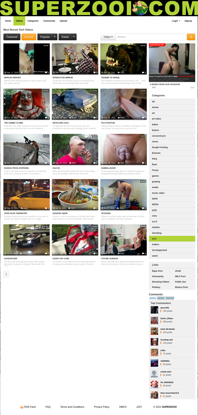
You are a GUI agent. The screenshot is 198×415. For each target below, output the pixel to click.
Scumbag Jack (166, 339)
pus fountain (108, 123)
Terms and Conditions (72, 407)
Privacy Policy (102, 407)
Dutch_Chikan (166, 318)
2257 (139, 407)
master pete (165, 371)
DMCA (123, 407)
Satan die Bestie (167, 329)
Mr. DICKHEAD (166, 382)
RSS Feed (28, 407)
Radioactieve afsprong (16, 168)
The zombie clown (13, 123)
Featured (11, 36)
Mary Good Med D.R (169, 393)
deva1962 (164, 307)
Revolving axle (61, 123)
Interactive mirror (63, 78)
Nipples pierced (12, 78)
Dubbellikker (108, 168)
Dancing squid (60, 213)
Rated (65, 36)
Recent (29, 36)
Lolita (162, 350)
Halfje (56, 168)
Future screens (109, 259)
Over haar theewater (15, 213)
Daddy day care (61, 259)
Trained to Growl (110, 78)
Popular (45, 36)
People (153, 298)
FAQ (48, 407)
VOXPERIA (165, 361)
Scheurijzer (10, 259)
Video (108, 36)
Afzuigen (106, 213)
